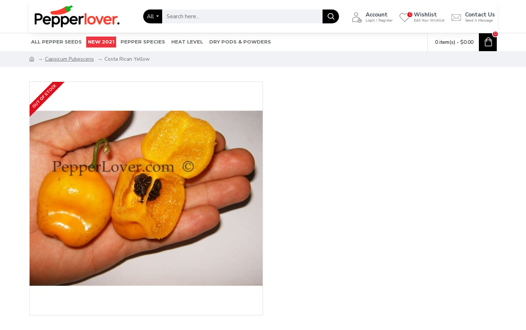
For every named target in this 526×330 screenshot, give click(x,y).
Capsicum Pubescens (69, 59)
